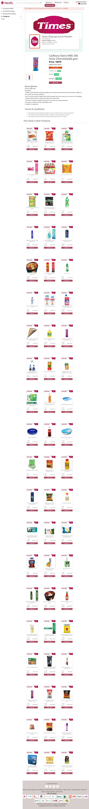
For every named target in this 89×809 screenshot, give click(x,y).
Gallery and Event (76, 789)
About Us (49, 2)
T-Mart (3, 19)
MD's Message (40, 789)
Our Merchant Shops (8, 11)
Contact (66, 2)
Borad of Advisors (58, 789)
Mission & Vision (67, 789)
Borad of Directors (48, 789)
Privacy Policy (59, 791)
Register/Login (50, 5)
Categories (5, 16)
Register (65, 8)
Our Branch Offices (7, 8)
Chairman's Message (31, 789)
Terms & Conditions (50, 791)
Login (30, 8)
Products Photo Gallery (8, 14)
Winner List (58, 2)
